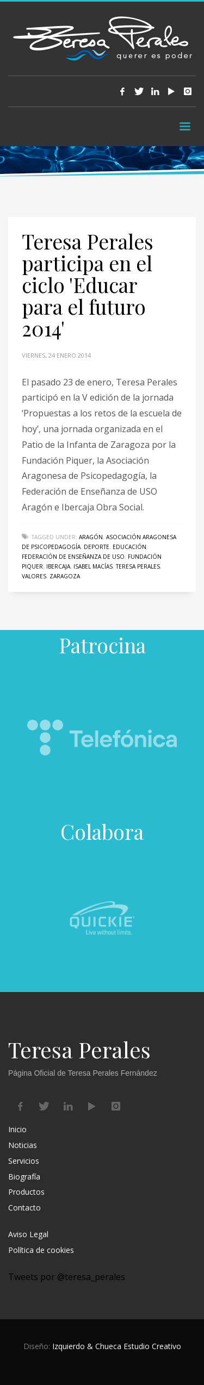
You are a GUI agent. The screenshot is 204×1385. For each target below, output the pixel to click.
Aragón (91, 537)
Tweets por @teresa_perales (66, 1277)
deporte (96, 547)
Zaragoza (65, 576)
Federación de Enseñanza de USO (73, 556)
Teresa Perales (138, 566)
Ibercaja (58, 566)
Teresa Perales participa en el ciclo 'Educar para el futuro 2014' (87, 284)
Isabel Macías (93, 566)
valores (34, 576)
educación (129, 547)
